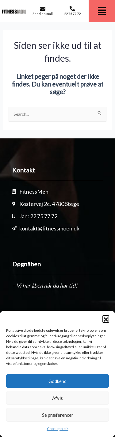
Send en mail (43, 14)
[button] (106, 318)
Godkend (57, 381)
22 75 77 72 (72, 14)
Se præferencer (57, 415)
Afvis (57, 398)
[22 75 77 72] (72, 8)
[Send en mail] (42, 8)
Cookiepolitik (57, 428)
